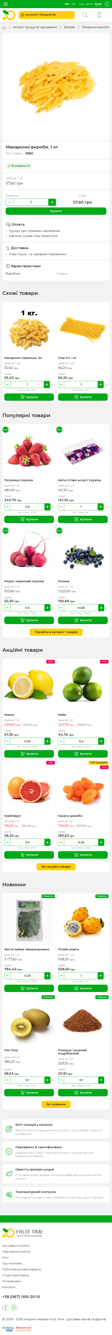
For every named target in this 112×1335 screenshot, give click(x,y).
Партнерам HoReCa (16, 1251)
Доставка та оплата (16, 1245)
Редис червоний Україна (24, 581)
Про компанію (12, 1263)
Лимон (9, 715)
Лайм (62, 715)
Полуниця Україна (18, 480)
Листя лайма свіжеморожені (26, 949)
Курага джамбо (70, 816)
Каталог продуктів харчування (35, 27)
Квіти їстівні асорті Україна (79, 480)
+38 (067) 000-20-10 (21, 1297)
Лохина (63, 581)
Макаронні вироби (95, 27)
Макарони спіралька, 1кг (23, 358)
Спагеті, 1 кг (67, 358)
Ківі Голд (11, 1050)
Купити (56, 211)
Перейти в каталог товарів (56, 632)
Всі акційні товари (56, 866)
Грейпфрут (12, 816)
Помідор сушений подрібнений (72, 1051)
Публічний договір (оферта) (21, 1269)
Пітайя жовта (68, 949)
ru (74, 4)
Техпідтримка (11, 1281)
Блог (5, 1257)
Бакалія (69, 27)
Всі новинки (56, 1104)
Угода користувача (15, 1275)
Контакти (8, 1287)
